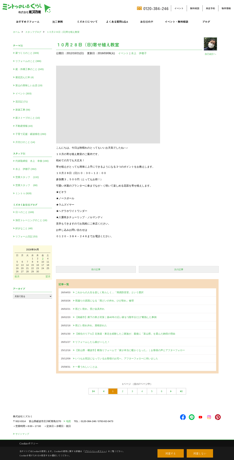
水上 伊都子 (139, 53)
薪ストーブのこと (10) (27, 117)
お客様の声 (146, 22)
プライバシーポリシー (95, 451)
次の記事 (178, 269)
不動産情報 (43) (24, 125)
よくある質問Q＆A (117, 22)
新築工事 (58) (22, 109)
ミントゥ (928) (23, 193)
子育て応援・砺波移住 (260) (30, 134)
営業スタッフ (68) (26, 185)
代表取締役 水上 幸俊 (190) (32, 160)
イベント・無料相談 (176, 22)
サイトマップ (22, 434)
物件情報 (226, 8)
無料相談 (194, 8)
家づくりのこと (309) (27, 53)
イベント (178, 8)
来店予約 (210, 8)
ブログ (206, 22)
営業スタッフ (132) (27, 177)
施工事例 (57, 22)
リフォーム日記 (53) (26, 236)
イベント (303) (23, 93)
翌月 (48, 276)
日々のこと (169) (24, 212)
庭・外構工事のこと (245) (29, 69)
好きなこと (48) (24, 228)
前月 (17, 276)
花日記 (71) (21, 101)
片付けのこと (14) (25, 142)
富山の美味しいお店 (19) (28, 85)
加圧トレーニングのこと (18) (31, 220)
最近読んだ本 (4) (24, 77)
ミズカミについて (87, 22)
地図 (68, 421)
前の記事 (95, 269)
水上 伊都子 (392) (25, 169)
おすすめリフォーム (27, 22)
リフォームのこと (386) (28, 61)
